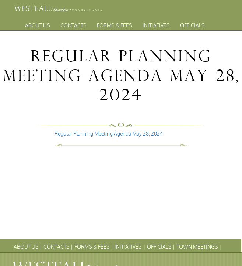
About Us (37, 23)
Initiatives (156, 23)
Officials (192, 23)
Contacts (73, 23)
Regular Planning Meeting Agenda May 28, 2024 (109, 133)
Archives (141, 31)
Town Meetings (98, 31)
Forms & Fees (114, 23)
